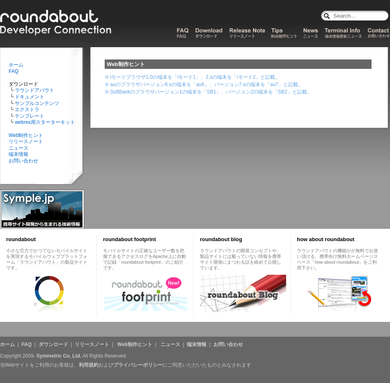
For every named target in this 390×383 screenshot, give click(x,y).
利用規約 (89, 365)
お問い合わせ (23, 161)
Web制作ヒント (26, 135)
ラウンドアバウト (34, 90)
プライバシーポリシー (138, 365)
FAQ (13, 71)
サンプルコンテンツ (36, 103)
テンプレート (29, 116)
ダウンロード (53, 344)
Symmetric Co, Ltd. (59, 356)
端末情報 (18, 154)
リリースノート (26, 141)
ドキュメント (29, 97)
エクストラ (26, 109)
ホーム (16, 65)
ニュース (18, 148)
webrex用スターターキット (44, 122)
